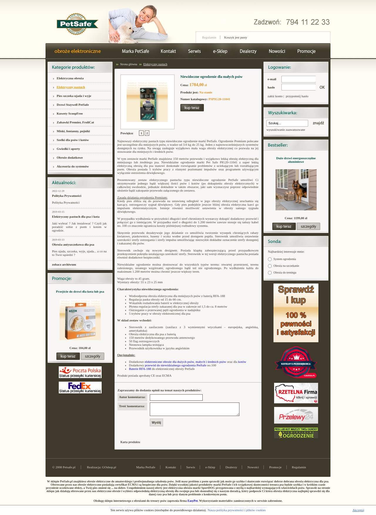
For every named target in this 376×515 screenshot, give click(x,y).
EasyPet (193, 503)
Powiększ (126, 133)
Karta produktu (130, 444)
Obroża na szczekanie (286, 265)
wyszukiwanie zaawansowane (285, 129)
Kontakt (171, 470)
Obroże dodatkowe (70, 157)
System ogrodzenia (284, 259)
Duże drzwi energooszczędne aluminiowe (295, 159)
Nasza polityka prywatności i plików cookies (237, 510)
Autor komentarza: (132, 397)
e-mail (272, 79)
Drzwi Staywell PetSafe (73, 104)
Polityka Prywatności (66, 195)
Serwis (190, 470)
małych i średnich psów (211, 361)
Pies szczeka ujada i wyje (74, 96)
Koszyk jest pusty (235, 37)
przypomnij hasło (297, 96)
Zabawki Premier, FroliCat (75, 122)
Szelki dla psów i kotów (73, 140)
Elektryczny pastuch (71, 87)
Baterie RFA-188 (140, 368)
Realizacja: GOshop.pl (101, 470)
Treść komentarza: (132, 406)
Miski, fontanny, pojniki (73, 131)
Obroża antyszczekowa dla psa (73, 244)
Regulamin (209, 37)
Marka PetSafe (145, 470)
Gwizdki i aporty (68, 148)
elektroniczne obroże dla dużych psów (169, 361)
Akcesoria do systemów (73, 166)
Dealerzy (231, 470)
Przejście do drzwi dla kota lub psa (80, 291)
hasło (271, 87)
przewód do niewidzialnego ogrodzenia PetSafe (176, 365)
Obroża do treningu (284, 272)
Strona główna (128, 64)
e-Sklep (210, 470)
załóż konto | (276, 96)
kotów (242, 361)
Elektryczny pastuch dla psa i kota (76, 216)
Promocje (275, 470)
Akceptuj (358, 510)
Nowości (253, 470)
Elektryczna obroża (70, 78)
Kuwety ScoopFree (70, 113)
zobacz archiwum (64, 264)
